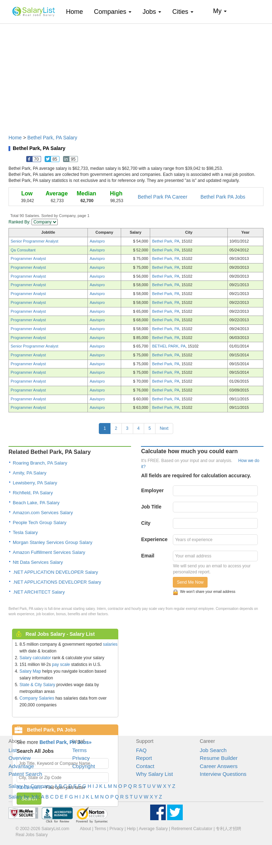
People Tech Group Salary (40, 522)
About (85, 828)
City (145, 523)
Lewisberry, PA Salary (35, 482)
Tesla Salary (25, 532)
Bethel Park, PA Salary (52, 137)
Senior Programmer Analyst (34, 241)
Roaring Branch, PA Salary (40, 463)
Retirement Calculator (191, 828)
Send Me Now (190, 582)
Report (144, 758)
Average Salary (153, 828)
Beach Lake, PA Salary (36, 502)
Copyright (83, 766)
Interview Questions (223, 774)
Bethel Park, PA (165, 241)
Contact (145, 766)
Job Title (151, 507)
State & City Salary (37, 684)
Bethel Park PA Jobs (222, 197)
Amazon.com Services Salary (43, 512)
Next (164, 428)
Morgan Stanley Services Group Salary (52, 542)
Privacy (81, 758)
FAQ (141, 750)
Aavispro (97, 241)
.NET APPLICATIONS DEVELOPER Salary (57, 582)
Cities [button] (182, 11)
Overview (19, 758)
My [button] (220, 11)
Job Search (213, 750)
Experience (154, 539)
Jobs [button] (151, 11)
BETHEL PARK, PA (169, 346)
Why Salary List (154, 774)
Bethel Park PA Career (162, 197)
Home (77, 11)
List (12, 750)
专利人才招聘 (228, 828)
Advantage (21, 766)
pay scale (61, 664)
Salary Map (30, 671)
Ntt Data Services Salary (38, 562)
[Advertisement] (136, 75)
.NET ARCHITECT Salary (39, 592)
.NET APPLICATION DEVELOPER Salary (55, 572)
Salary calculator (35, 657)
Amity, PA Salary (29, 473)
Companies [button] (112, 11)
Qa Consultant (23, 250)
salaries (110, 644)
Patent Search (25, 774)
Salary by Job (23, 797)
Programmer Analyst (28, 258)
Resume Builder (219, 758)
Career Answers (219, 766)
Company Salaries (36, 698)
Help (131, 828)
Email (147, 555)
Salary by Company (30, 786)
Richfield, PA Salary (33, 492)
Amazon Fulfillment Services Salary (49, 552)
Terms (79, 750)
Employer (152, 490)
